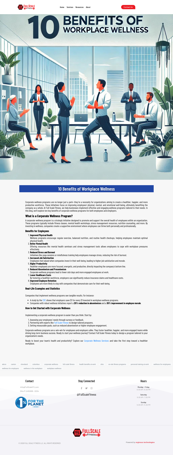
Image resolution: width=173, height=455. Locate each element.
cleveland (24, 364)
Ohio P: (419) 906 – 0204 (29, 391)
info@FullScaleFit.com (29, 387)
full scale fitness (68, 364)
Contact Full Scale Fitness (100, 332)
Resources (80, 7)
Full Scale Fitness (61, 322)
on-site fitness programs (117, 364)
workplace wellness (54, 368)
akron (4, 364)
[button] (70, 7)
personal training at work (140, 364)
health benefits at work (87, 364)
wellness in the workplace (33, 368)
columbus (36, 364)
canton (13, 364)
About (88, 7)
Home (62, 7)
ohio (102, 364)
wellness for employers (10, 368)
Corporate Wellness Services (96, 340)
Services (70, 7)
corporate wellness (51, 364)
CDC (44, 300)
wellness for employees (162, 364)
